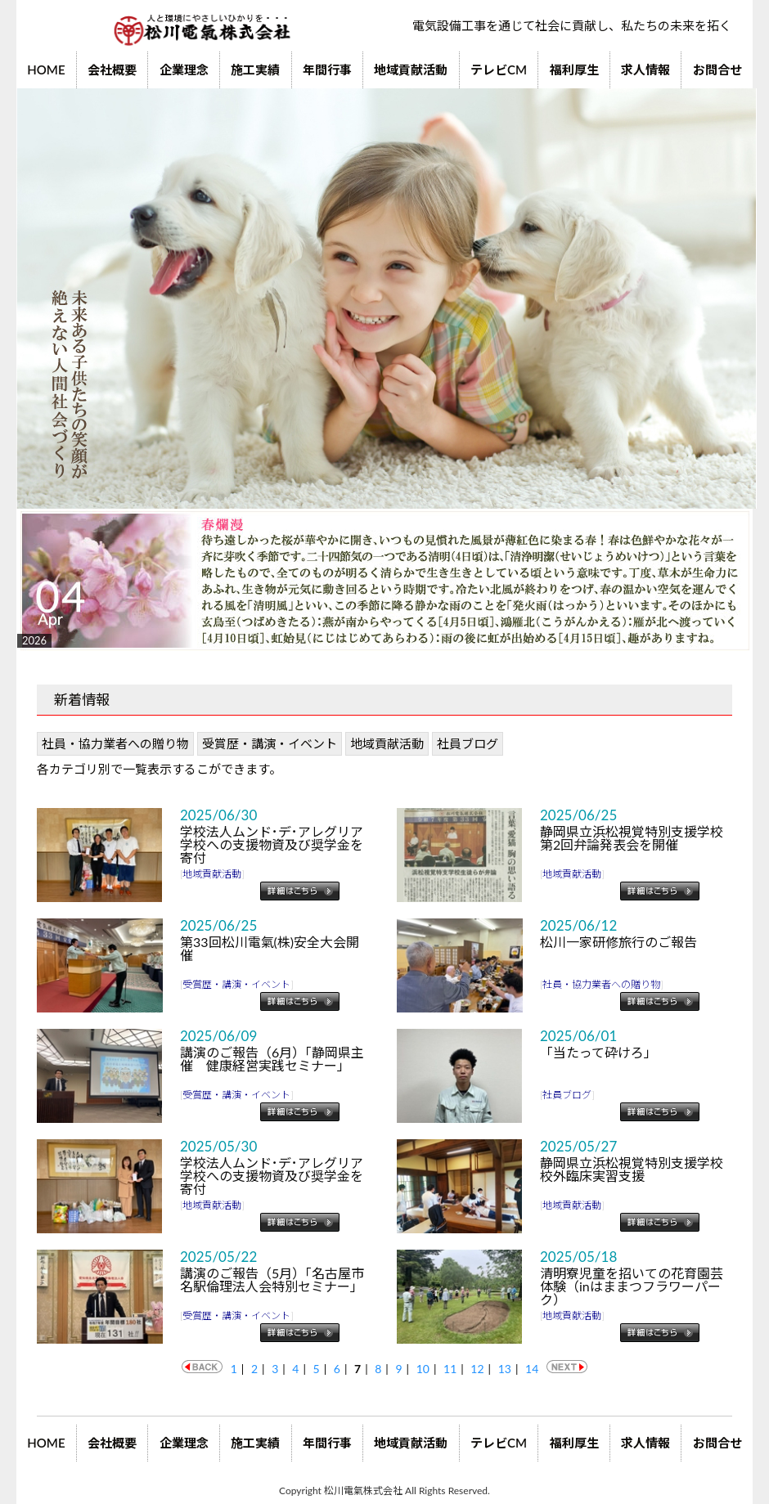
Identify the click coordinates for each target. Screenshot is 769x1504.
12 (476, 1369)
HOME (46, 69)
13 (504, 1369)
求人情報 (645, 69)
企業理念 (184, 69)
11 (449, 1369)
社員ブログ (467, 743)
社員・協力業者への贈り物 (115, 743)
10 (422, 1369)
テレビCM (498, 69)
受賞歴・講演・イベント (269, 743)
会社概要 (112, 69)
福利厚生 (574, 69)
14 (531, 1369)
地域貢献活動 (410, 69)
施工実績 (255, 69)
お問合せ (717, 69)
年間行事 (327, 69)
